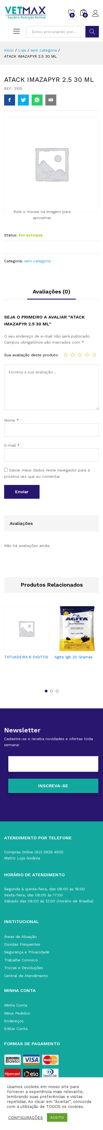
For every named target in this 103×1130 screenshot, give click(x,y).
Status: (10, 235)
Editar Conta (15, 1028)
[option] (26, 637)
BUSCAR (92, 31)
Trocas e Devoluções (23, 968)
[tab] (51, 294)
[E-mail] (53, 764)
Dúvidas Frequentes (22, 944)
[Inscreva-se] (53, 786)
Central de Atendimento (26, 975)
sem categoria (37, 261)
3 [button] (57, 691)
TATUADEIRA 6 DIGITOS (26, 657)
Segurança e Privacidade (26, 952)
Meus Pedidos (17, 1013)
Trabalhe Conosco (21, 960)
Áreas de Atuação (20, 936)
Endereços (14, 1021)
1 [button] (46, 691)
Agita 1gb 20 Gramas (73, 657)
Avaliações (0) (51, 291)
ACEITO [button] (57, 1117)
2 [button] (51, 691)
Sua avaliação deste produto (31, 355)
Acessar (95, 13)
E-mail (12, 445)
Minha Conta (15, 1005)
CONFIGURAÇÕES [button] (25, 1117)
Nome (11, 420)
